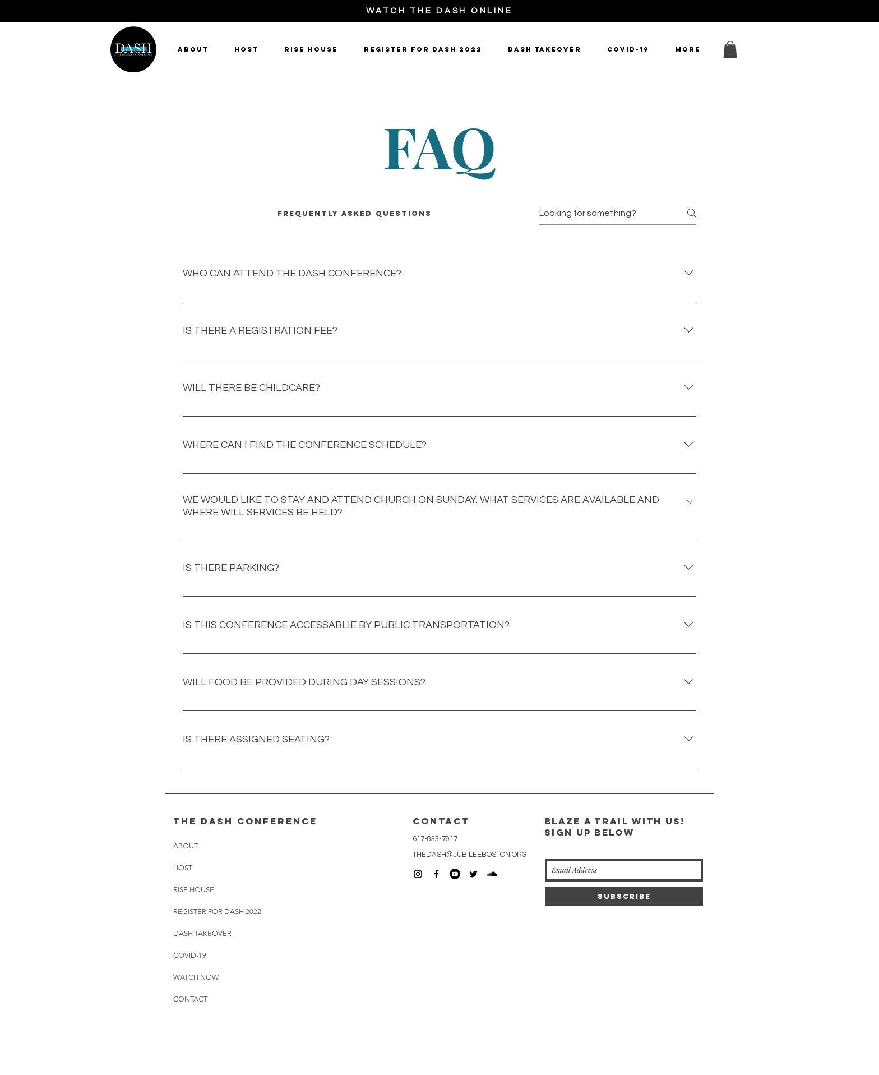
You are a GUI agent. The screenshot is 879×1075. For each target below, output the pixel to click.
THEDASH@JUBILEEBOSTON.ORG (470, 855)
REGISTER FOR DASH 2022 (217, 911)
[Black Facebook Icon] (436, 874)
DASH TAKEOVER (202, 933)
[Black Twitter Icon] (473, 874)
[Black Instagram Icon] (418, 874)
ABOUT (185, 846)
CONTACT (190, 999)
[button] (730, 49)
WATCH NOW (196, 977)
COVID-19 (189, 955)
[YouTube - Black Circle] (455, 874)
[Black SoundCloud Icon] (492, 874)
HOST (182, 868)
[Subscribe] (624, 896)
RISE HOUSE (193, 889)
